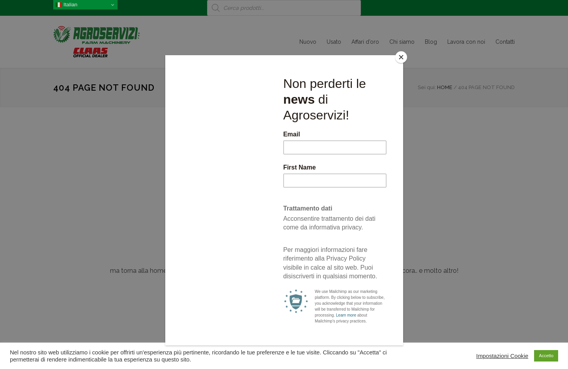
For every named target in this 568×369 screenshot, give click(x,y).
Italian (66, 5)
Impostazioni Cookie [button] (502, 356)
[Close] (401, 57)
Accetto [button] (546, 355)
